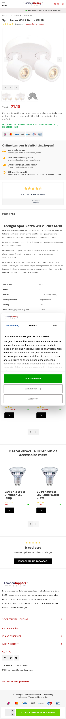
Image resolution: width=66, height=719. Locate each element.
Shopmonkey (42, 697)
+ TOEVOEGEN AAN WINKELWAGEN (38, 712)
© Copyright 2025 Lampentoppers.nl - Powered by (33, 695)
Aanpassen (33, 388)
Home (4, 15)
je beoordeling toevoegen (34, 24)
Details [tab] (33, 325)
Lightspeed (22, 697)
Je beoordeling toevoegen (33, 561)
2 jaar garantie (33, 11)
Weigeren (33, 398)
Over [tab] (54, 325)
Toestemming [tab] (11, 325)
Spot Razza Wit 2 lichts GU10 (21, 15)
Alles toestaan (33, 378)
